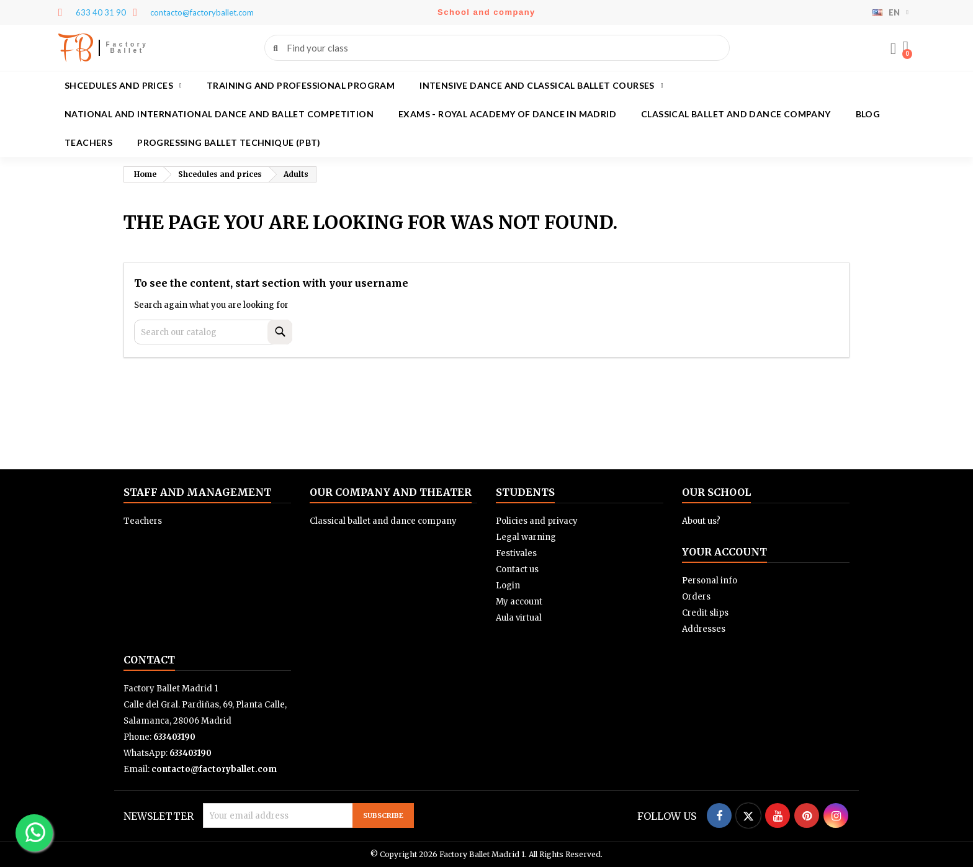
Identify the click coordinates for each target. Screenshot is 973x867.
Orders (696, 596)
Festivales (516, 553)
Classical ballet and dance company (736, 114)
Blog (868, 114)
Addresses (703, 629)
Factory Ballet (127, 47)
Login (508, 585)
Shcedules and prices (123, 85)
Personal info (709, 580)
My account (519, 601)
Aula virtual (519, 618)
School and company (486, 12)
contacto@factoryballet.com (214, 769)
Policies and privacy (537, 521)
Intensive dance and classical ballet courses (541, 85)
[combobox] (497, 47)
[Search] (213, 332)
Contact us (517, 569)
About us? (701, 521)
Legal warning (526, 537)
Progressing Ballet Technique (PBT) (229, 142)
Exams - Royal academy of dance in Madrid (507, 114)
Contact (149, 660)
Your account (724, 552)
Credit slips (705, 613)
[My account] (893, 49)
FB (75, 48)
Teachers (88, 142)
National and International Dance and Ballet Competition (219, 114)
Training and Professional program (301, 85)
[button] (905, 47)
